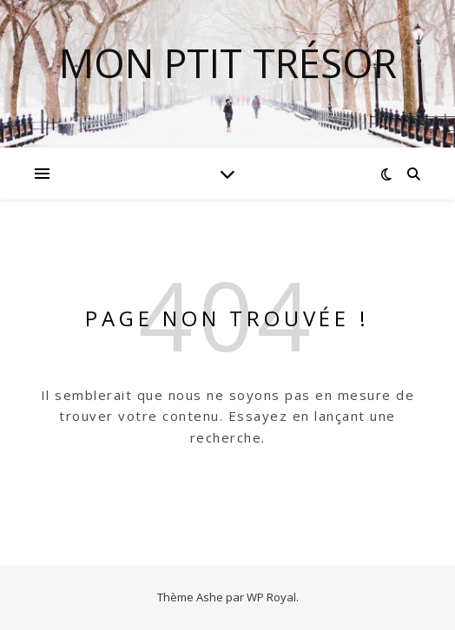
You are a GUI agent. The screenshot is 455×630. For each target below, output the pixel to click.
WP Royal (271, 597)
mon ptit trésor (228, 62)
